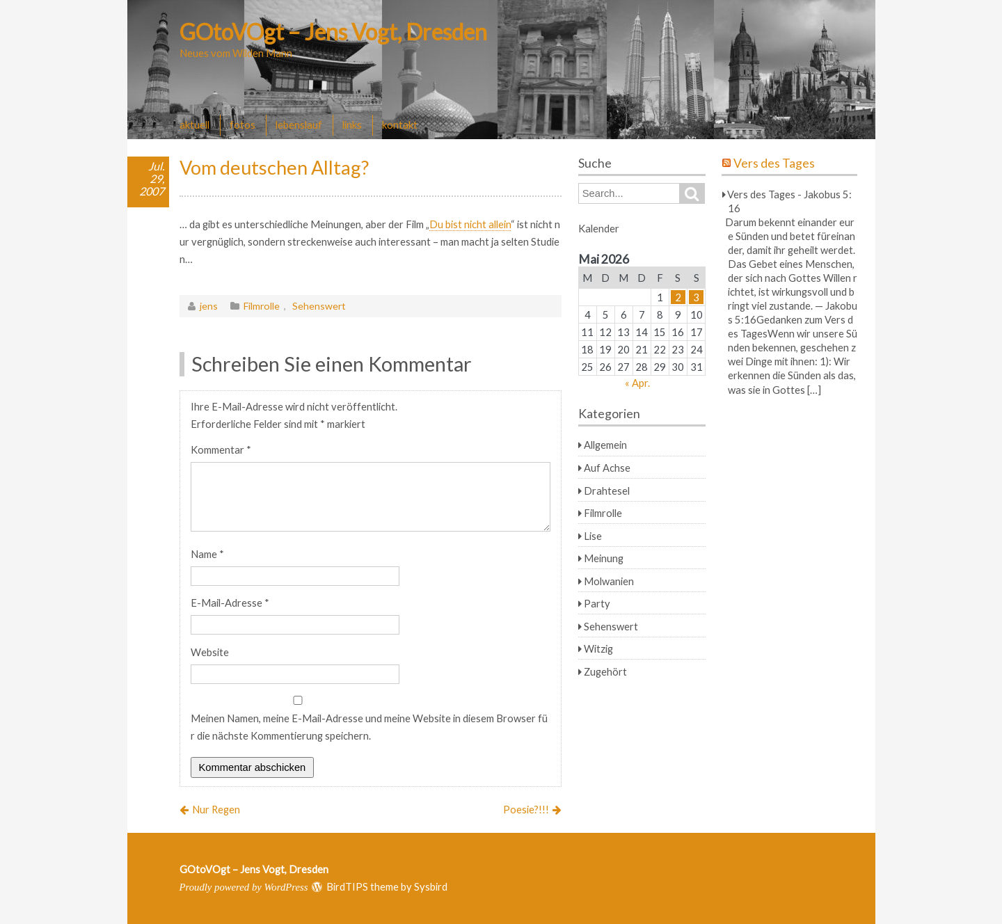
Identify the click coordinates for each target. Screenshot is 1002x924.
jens (209, 306)
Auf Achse (607, 467)
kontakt (400, 124)
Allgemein (605, 444)
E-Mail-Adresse (230, 602)
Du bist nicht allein (470, 224)
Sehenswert (319, 306)
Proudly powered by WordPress (244, 887)
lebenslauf (299, 124)
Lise (593, 535)
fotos (242, 124)
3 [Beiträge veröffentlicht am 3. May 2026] (696, 297)
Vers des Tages (774, 163)
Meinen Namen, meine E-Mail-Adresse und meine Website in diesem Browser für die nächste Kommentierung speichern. (369, 727)
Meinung (603, 558)
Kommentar (221, 449)
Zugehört (605, 671)
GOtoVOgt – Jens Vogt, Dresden (333, 31)
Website (210, 652)
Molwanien (609, 581)
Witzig (598, 648)
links (352, 124)
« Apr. (637, 382)
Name (207, 554)
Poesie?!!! (526, 809)
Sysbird (430, 886)
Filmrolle (262, 306)
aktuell (194, 124)
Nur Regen (216, 809)
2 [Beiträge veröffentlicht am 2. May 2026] (678, 297)
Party (597, 603)
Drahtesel (607, 490)
